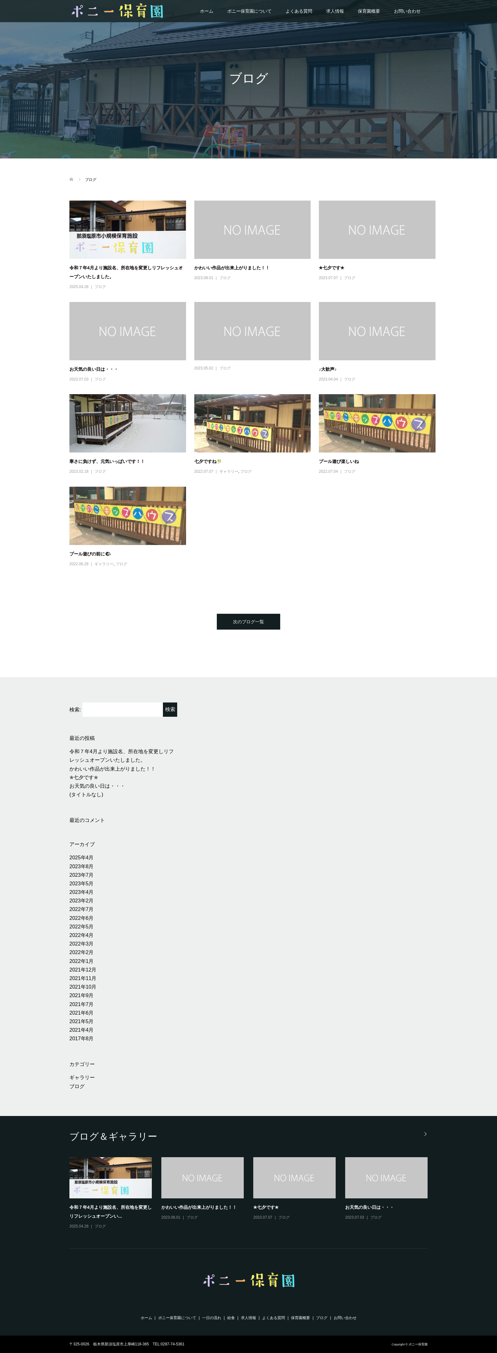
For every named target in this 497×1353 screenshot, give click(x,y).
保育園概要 (369, 11)
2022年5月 (81, 926)
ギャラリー (228, 471)
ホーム (206, 11)
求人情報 (335, 11)
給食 (231, 1318)
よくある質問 (299, 11)
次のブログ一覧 (248, 621)
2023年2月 (81, 900)
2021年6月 (81, 1013)
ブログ (100, 287)
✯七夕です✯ (331, 267)
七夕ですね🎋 (208, 461)
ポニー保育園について (249, 11)
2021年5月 (81, 1021)
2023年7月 (81, 875)
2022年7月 (81, 909)
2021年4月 (81, 1030)
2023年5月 (81, 883)
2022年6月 (81, 918)
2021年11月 (82, 978)
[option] (253, 1193)
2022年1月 (81, 961)
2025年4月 (81, 857)
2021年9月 (81, 995)
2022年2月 (81, 952)
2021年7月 (81, 1004)
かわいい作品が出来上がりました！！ (232, 267)
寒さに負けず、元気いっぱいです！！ (107, 461)
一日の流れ (211, 1318)
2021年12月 (82, 969)
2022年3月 (81, 943)
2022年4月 (81, 935)
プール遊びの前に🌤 (90, 553)
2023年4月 (81, 892)
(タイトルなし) (86, 794)
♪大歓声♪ (328, 369)
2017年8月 (81, 1038)
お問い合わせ (407, 11)
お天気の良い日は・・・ (93, 369)
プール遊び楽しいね (339, 461)
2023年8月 (81, 866)
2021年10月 (82, 987)
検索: (75, 709)
